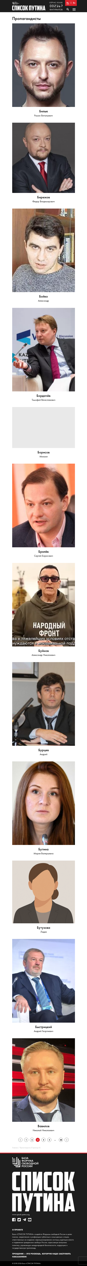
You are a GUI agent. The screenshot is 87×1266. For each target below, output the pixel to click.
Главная (15, 1148)
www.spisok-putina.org (21, 1214)
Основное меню (74, 11)
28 (61, 1140)
